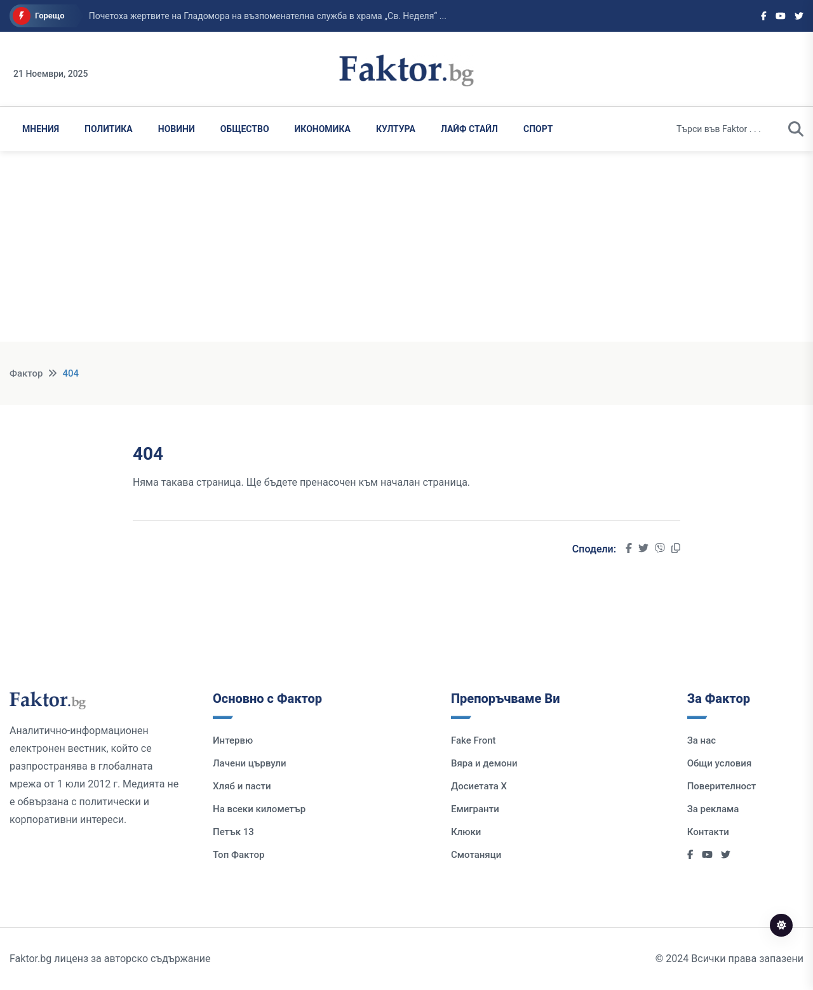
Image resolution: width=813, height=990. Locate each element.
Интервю (233, 740)
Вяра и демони (484, 763)
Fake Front (473, 740)
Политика (108, 129)
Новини (176, 129)
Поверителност (721, 786)
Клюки (466, 832)
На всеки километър (259, 809)
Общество (244, 129)
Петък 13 (233, 832)
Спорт (538, 129)
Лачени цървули (249, 763)
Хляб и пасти (242, 786)
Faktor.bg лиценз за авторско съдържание (110, 959)
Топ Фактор (238, 854)
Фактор (26, 373)
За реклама (713, 809)
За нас (701, 740)
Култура (395, 129)
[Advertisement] (406, 253)
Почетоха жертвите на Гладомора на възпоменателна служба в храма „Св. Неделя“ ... (268, 16)
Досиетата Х (479, 786)
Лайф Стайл (469, 129)
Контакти (708, 832)
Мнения (40, 129)
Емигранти (475, 809)
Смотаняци (476, 854)
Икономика (323, 129)
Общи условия (719, 763)
